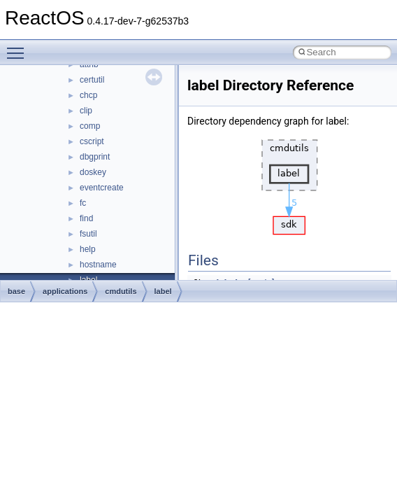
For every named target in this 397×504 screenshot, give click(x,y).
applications (65, 291)
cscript (92, 141)
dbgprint (95, 157)
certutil (92, 80)
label (163, 291)
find (86, 218)
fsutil (88, 234)
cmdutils (120, 291)
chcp (88, 95)
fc (83, 203)
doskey (93, 172)
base (16, 291)
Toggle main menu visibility (19, 47)
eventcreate (102, 187)
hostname (98, 265)
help (88, 249)
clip (86, 110)
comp (90, 126)
